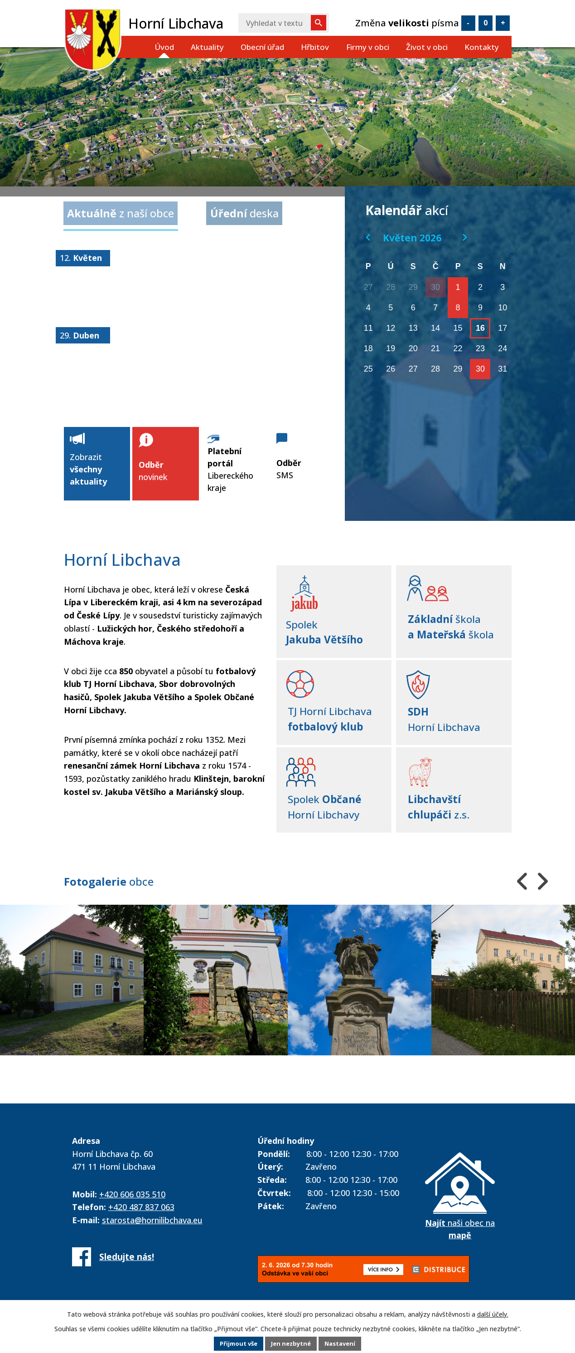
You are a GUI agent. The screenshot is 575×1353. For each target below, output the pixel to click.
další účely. (492, 1314)
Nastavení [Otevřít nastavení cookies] (344, 1343)
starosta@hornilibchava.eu (152, 1215)
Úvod (164, 47)
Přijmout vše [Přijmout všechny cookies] (234, 1343)
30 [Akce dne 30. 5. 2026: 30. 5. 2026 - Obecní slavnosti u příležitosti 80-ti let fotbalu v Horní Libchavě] (480, 368)
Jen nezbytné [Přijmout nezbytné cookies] (291, 1343)
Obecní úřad (262, 47)
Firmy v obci (367, 47)
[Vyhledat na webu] (283, 23)
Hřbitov (315, 47)
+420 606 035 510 (132, 1189)
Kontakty (481, 47)
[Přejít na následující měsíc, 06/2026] (465, 237)
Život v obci (427, 47)
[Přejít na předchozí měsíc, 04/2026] (368, 237)
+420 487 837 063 (141, 1202)
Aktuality (207, 47)
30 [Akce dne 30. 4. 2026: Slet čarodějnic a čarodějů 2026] (435, 287)
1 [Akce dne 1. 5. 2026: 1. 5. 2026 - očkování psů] (458, 287)
